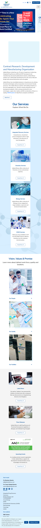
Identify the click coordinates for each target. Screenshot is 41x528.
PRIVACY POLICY (34, 522)
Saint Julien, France (7, 511)
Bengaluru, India (7, 509)
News (22, 509)
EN (25, 2)
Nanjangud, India (7, 515)
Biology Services (20, 201)
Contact (23, 505)
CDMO (23, 498)
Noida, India (6, 505)
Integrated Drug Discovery (27, 482)
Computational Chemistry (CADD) (29, 492)
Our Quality (12, 333)
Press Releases (20, 424)
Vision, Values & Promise (20, 260)
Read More (7, 99)
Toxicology (23, 496)
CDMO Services (20, 234)
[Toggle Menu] (38, 7)
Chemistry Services (20, 167)
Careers (23, 507)
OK (26, 522)
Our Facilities (12, 366)
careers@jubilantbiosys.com (10, 488)
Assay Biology (24, 489)
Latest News (20, 390)
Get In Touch (36, 2)
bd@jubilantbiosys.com (8, 484)
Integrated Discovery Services (20, 134)
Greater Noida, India (8, 507)
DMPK (22, 490)
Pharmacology (24, 494)
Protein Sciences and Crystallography (26, 486)
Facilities (23, 504)
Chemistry (23, 484)
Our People (12, 300)
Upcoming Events (20, 456)
